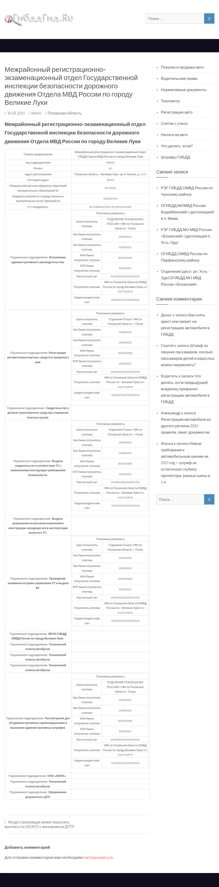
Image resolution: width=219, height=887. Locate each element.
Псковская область (65, 113)
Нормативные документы (183, 89)
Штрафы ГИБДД (175, 157)
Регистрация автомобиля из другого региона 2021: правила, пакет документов (186, 425)
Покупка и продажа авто (182, 67)
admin (36, 113)
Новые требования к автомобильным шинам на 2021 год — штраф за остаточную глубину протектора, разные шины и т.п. (185, 462)
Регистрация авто (176, 112)
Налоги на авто (174, 134)
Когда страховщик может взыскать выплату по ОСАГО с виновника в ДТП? (39, 824)
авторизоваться (99, 857)
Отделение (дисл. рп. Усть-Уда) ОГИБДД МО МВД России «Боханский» (185, 277)
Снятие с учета (174, 123)
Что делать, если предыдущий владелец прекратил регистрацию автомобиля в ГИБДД (185, 389)
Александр (170, 412)
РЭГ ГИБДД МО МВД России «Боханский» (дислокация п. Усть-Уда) (186, 236)
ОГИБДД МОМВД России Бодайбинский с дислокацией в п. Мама (187, 211)
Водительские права (179, 78)
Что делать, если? (177, 145)
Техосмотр (170, 100)
